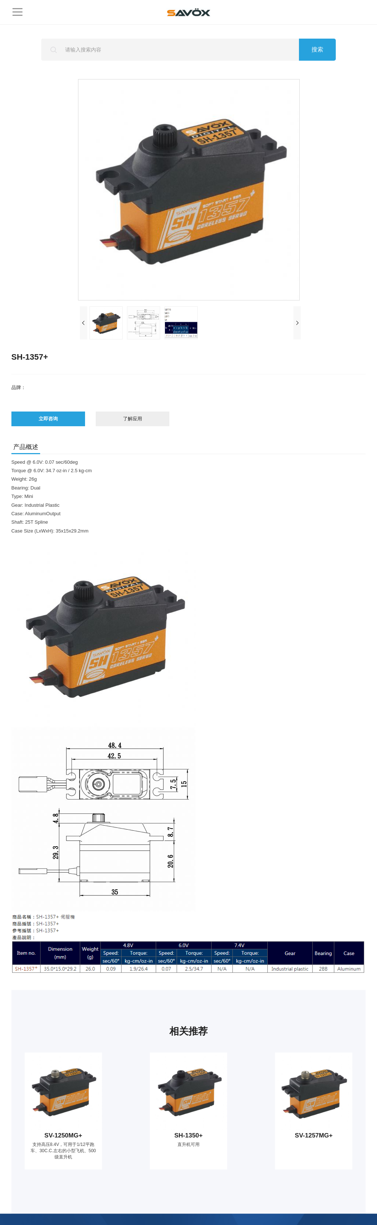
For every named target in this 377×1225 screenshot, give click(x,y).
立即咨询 (48, 418)
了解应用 (132, 418)
